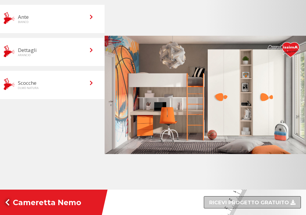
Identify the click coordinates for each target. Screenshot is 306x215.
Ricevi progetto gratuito (249, 202)
